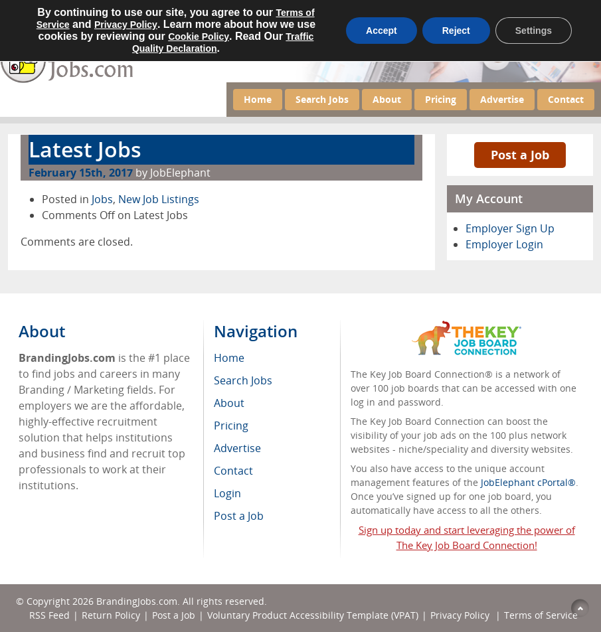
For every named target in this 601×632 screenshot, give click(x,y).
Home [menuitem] (229, 358)
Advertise (502, 99)
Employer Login (504, 244)
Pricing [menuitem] (231, 425)
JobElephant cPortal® (528, 482)
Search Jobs (322, 99)
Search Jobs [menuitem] (243, 380)
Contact (566, 99)
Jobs (102, 199)
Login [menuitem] (227, 493)
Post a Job (520, 155)
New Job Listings (158, 199)
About (387, 99)
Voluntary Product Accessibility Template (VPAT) (312, 615)
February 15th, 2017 (81, 172)
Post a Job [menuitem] (239, 516)
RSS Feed (49, 615)
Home (258, 99)
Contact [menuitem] (233, 470)
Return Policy (111, 615)
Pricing (440, 99)
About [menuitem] (229, 403)
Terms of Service (541, 615)
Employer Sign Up (510, 228)
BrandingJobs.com (136, 601)
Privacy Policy (461, 615)
